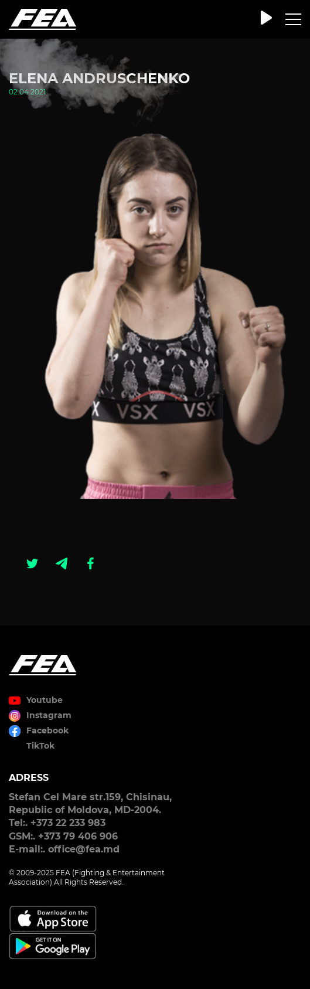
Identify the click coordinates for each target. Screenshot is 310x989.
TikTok (40, 745)
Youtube (44, 700)
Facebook (47, 730)
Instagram (48, 715)
